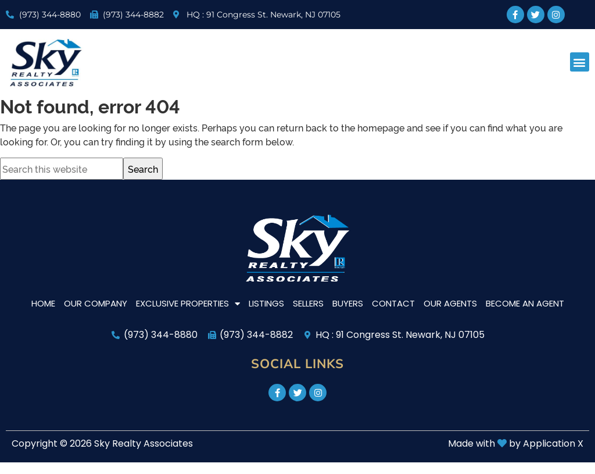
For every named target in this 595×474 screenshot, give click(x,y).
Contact (393, 303)
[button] (579, 62)
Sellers (308, 303)
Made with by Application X (515, 443)
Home (43, 303)
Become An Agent (525, 303)
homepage (380, 127)
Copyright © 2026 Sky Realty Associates (102, 443)
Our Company (95, 303)
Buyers (347, 303)
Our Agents (450, 303)
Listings (266, 303)
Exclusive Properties (188, 304)
